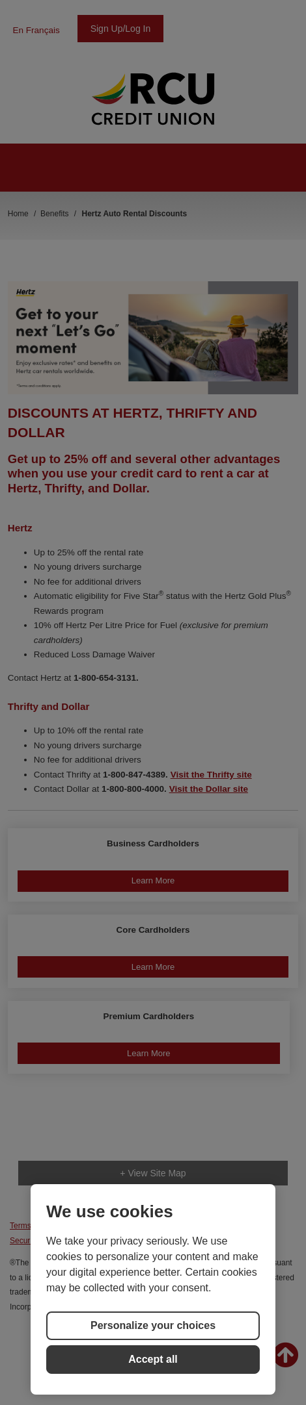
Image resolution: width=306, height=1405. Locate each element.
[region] (153, 1289)
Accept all (153, 1359)
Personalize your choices (153, 1325)
